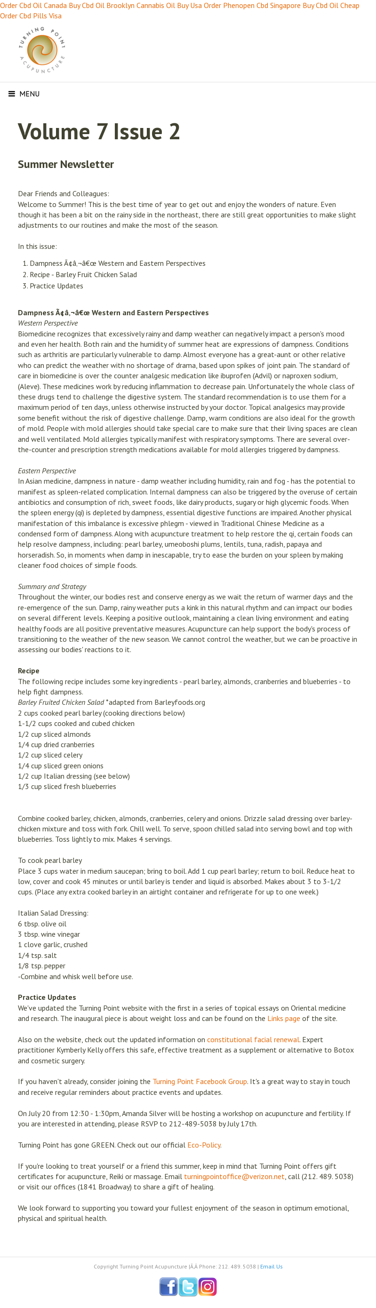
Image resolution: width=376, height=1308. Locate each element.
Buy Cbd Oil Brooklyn (102, 5)
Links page (283, 1018)
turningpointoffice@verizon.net (234, 1176)
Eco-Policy (203, 1144)
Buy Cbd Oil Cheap (331, 5)
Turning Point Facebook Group (199, 1081)
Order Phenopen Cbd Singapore (252, 5)
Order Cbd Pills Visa (31, 15)
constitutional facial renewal (253, 1039)
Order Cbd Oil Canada (33, 5)
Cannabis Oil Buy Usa (169, 5)
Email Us (271, 1266)
